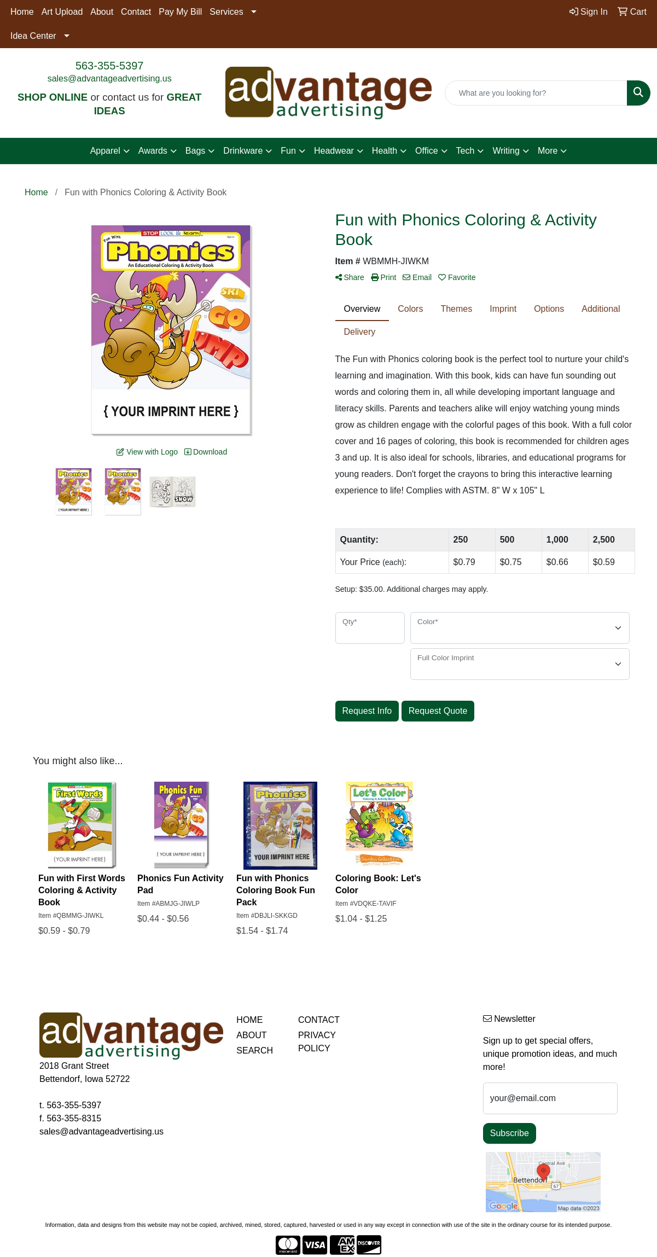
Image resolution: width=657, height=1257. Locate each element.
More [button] (547, 150)
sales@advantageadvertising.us (110, 78)
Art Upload (62, 11)
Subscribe (509, 1133)
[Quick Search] (536, 93)
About (101, 11)
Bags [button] (195, 150)
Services (226, 11)
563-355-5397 (109, 66)
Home (22, 11)
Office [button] (426, 150)
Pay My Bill (180, 11)
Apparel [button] (105, 150)
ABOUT (251, 1035)
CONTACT (319, 1020)
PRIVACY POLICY (317, 1042)
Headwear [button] (334, 150)
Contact (136, 11)
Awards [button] (152, 150)
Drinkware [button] (243, 150)
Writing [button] (506, 150)
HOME (249, 1020)
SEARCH (254, 1050)
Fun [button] (288, 150)
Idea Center (33, 35)
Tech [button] (465, 150)
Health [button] (384, 150)
